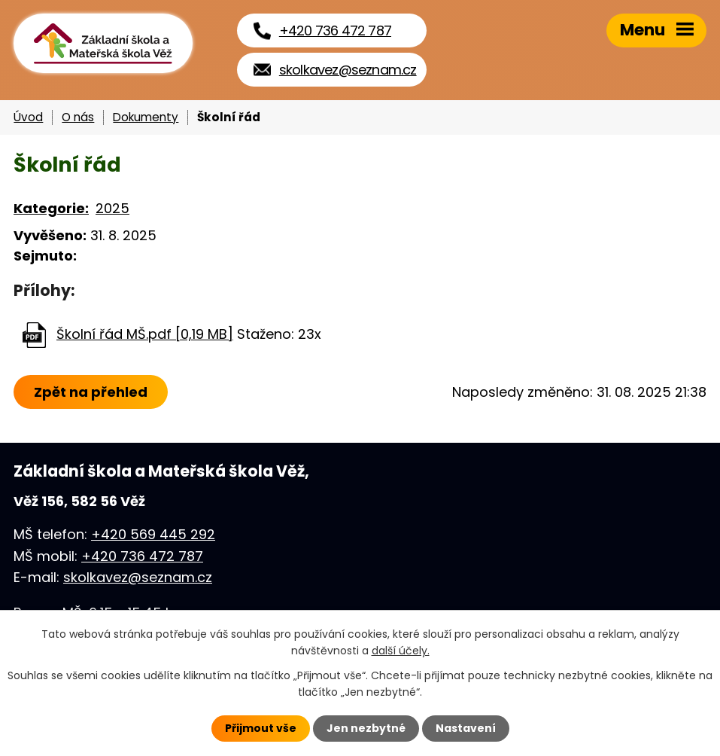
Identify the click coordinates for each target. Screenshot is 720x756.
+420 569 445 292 (153, 534)
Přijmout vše (260, 728)
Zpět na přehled (90, 392)
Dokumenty (145, 117)
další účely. (401, 650)
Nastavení (466, 728)
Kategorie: (51, 208)
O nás (78, 117)
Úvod (28, 117)
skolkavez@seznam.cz (137, 577)
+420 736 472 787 (142, 556)
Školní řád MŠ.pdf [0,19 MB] (144, 334)
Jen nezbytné (366, 728)
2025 (112, 208)
